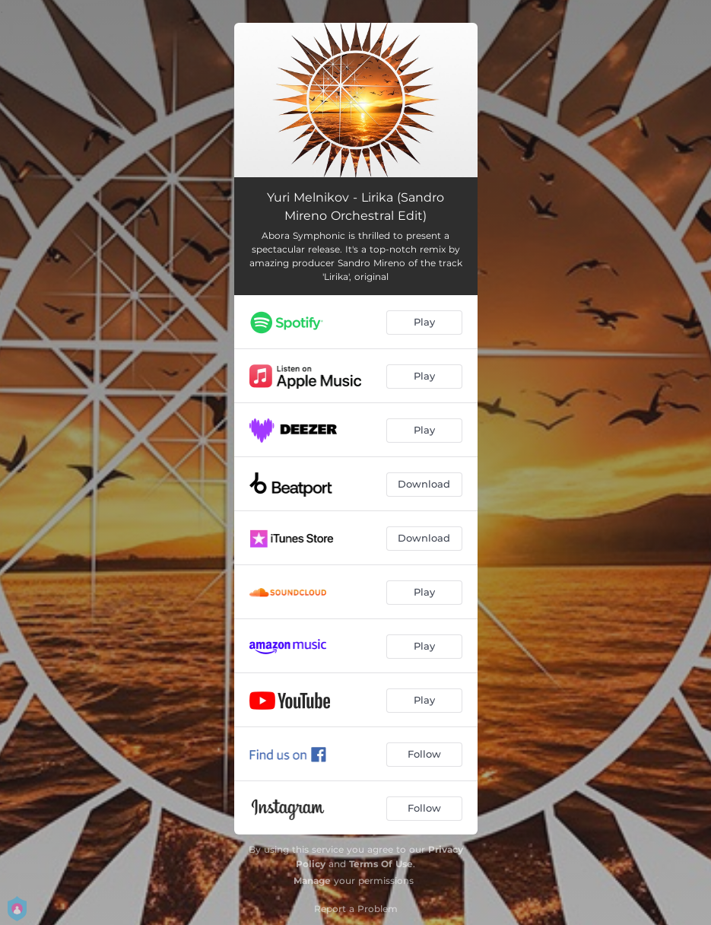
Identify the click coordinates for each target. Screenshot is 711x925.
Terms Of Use (381, 863)
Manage (312, 880)
